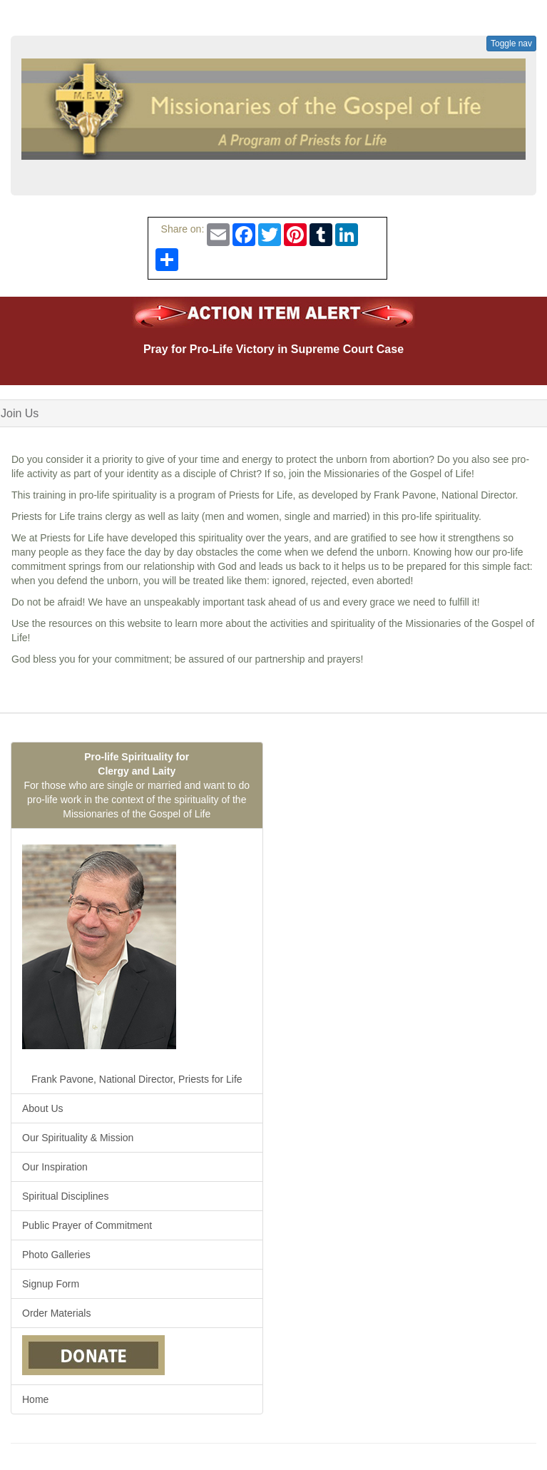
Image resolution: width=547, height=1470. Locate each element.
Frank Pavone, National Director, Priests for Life (132, 960)
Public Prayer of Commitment (87, 1225)
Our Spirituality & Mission (77, 1137)
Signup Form (50, 1284)
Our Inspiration (55, 1167)
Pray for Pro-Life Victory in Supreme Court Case (273, 349)
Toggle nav (511, 44)
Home (35, 1399)
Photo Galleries (56, 1254)
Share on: (180, 229)
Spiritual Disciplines (65, 1196)
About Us (42, 1108)
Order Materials (56, 1313)
